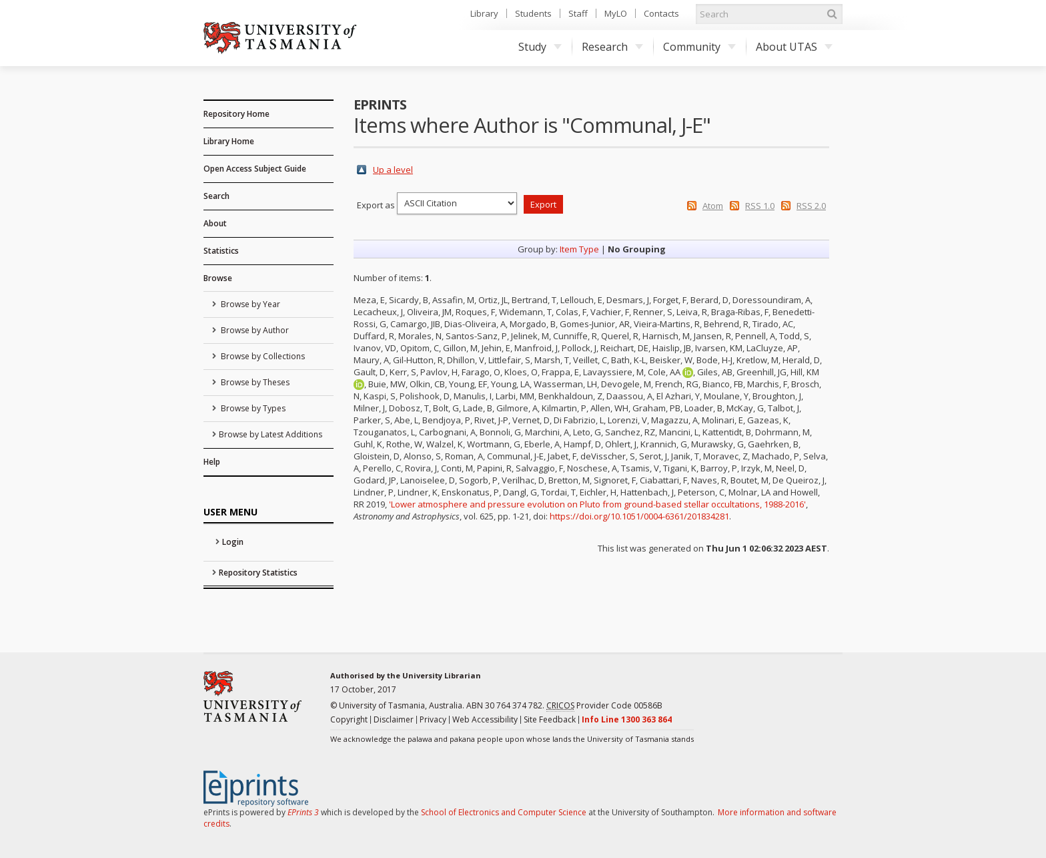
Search (216, 196)
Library (484, 13)
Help (211, 461)
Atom (712, 206)
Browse (217, 278)
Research (612, 46)
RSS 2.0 (811, 206)
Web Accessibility (485, 719)
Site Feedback (550, 719)
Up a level (393, 170)
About (215, 223)
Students (533, 13)
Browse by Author (254, 330)
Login (232, 542)
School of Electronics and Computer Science (503, 812)
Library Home (228, 141)
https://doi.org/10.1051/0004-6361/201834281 (639, 516)
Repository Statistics (258, 572)
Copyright (349, 719)
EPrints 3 (303, 812)
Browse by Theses (254, 382)
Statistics (221, 250)
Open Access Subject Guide (254, 168)
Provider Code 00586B (604, 706)
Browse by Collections (262, 356)
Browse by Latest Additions (270, 434)
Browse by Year (249, 304)
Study (540, 46)
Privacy (433, 719)
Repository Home (236, 114)
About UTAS (794, 46)
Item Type (579, 249)
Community (699, 46)
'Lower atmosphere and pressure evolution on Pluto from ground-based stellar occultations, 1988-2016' (597, 504)
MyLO (615, 13)
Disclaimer (394, 719)
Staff (578, 13)
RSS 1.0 (759, 206)
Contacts (661, 13)
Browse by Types (252, 408)
